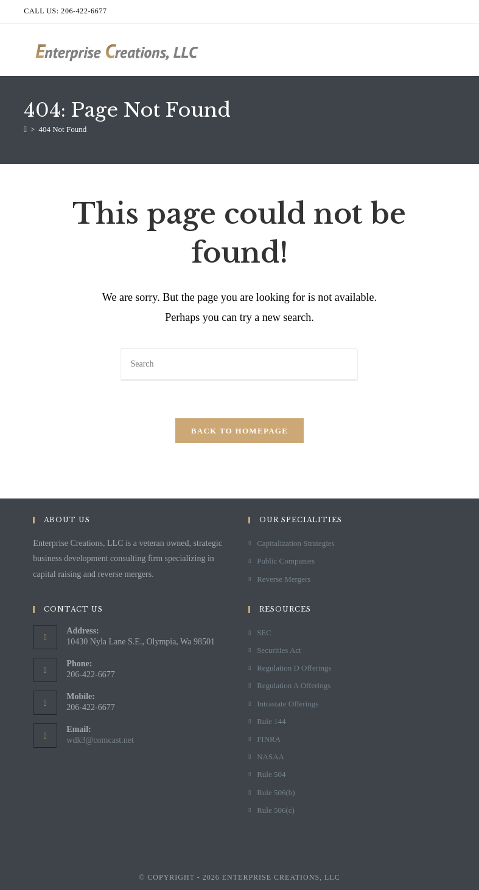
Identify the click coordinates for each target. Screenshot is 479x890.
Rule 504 (271, 774)
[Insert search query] (239, 364)
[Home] (25, 129)
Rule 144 (271, 721)
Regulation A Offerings (293, 685)
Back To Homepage (239, 430)
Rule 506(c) (276, 810)
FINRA (269, 738)
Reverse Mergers (283, 579)
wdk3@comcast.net (99, 740)
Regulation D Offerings (294, 667)
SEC (264, 632)
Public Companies (286, 560)
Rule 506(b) (276, 792)
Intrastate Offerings (287, 703)
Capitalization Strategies (295, 543)
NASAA (270, 756)
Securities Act (279, 650)
